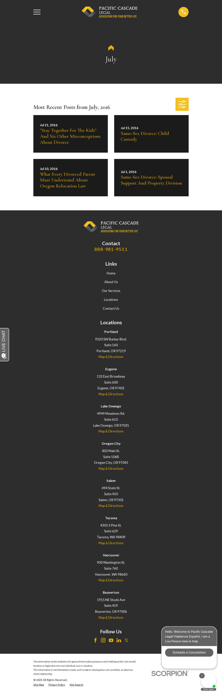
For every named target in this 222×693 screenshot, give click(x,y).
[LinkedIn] (118, 640)
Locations (111, 300)
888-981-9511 (111, 249)
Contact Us (111, 308)
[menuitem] (38, 684)
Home (111, 273)
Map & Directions (111, 357)
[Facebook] (95, 640)
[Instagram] (103, 640)
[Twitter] (126, 640)
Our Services (111, 291)
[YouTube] (111, 640)
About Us (111, 282)
